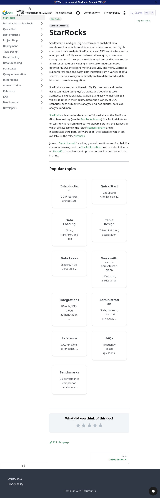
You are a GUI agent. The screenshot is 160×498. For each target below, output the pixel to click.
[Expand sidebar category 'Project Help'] (41, 40)
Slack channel (67, 143)
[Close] (156, 2)
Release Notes (63, 12)
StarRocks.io (15, 479)
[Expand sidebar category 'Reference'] (41, 91)
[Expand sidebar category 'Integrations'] (41, 79)
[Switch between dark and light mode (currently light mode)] (124, 12)
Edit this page (59, 442)
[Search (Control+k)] (142, 13)
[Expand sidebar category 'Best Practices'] (41, 34)
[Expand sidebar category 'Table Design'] (41, 51)
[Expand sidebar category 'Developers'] (41, 107)
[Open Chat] (153, 491)
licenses (80, 136)
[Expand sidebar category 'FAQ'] (41, 96)
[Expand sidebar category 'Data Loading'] (41, 57)
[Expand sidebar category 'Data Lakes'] (41, 68)
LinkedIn (58, 151)
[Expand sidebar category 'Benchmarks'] (41, 102)
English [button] (32, 10)
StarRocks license (91, 119)
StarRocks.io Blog (91, 147)
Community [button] (91, 12)
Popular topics (143, 20)
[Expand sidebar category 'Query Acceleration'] (41, 74)
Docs (10, 12)
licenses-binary (96, 127)
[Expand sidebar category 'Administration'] (41, 85)
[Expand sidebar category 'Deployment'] (41, 46)
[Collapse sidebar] (23, 466)
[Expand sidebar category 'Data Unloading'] (41, 62)
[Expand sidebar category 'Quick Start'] (41, 29)
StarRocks (55, 115)
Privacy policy (112, 12)
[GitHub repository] (78, 12)
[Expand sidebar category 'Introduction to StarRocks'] (41, 23)
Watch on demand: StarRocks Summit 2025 (80, 2)
